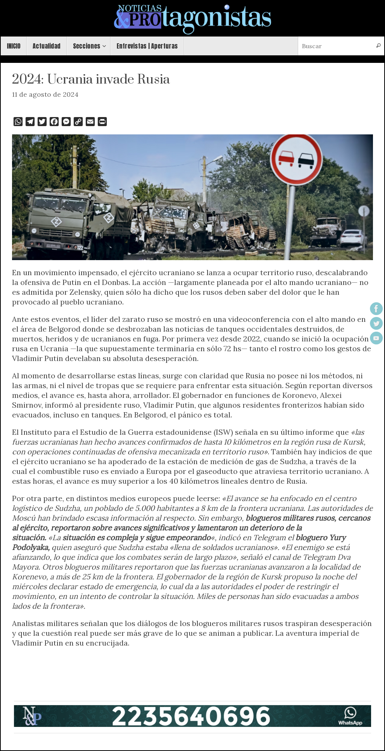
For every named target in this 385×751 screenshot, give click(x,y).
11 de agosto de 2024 (45, 94)
